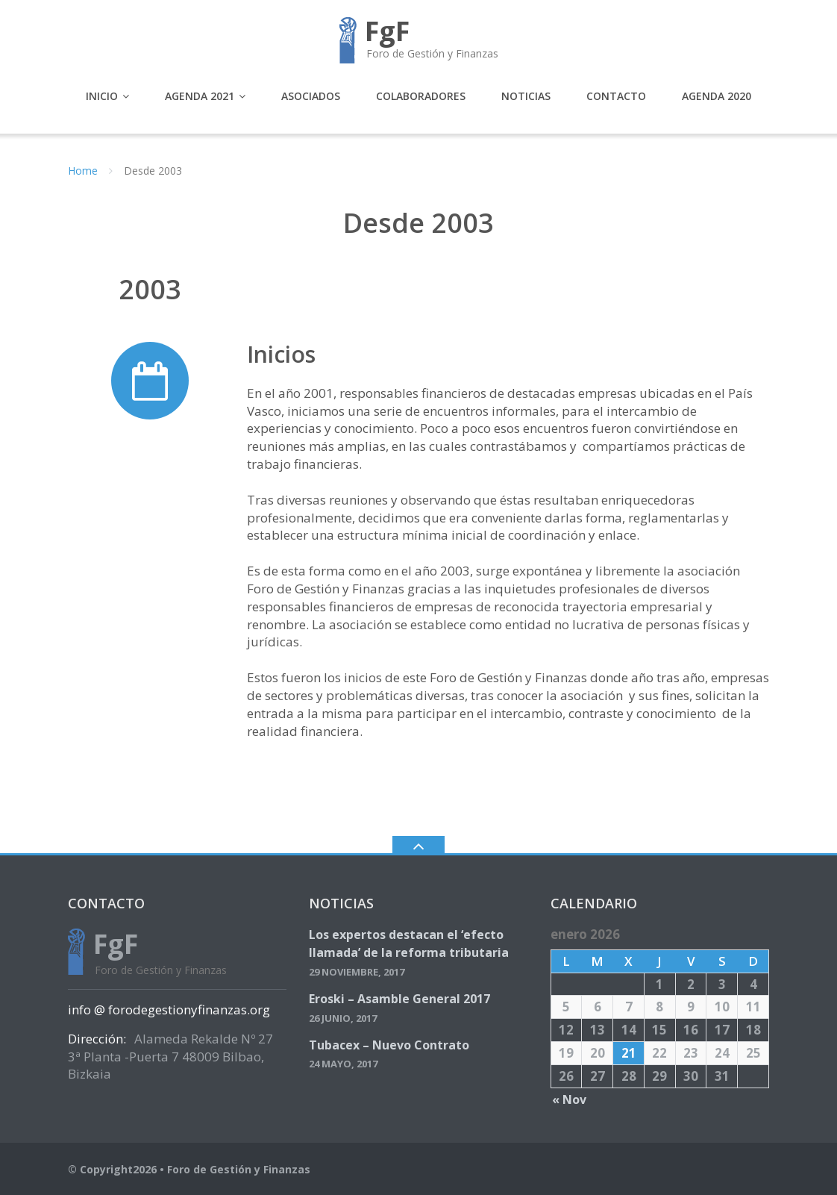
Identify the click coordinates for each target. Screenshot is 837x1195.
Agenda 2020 (716, 96)
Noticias (526, 96)
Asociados (310, 96)
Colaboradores (420, 96)
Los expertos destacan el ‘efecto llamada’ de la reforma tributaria (409, 943)
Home (83, 170)
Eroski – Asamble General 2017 (399, 998)
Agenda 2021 (199, 96)
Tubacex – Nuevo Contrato (389, 1045)
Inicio (102, 96)
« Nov (569, 1099)
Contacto (616, 96)
